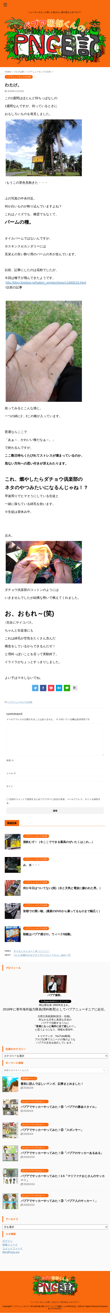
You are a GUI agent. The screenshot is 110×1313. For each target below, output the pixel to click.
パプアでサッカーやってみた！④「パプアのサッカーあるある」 (62, 1153)
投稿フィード (10, 1244)
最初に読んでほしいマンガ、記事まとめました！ (52, 1083)
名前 (10, 760)
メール (11, 773)
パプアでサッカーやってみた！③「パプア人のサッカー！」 (59, 1200)
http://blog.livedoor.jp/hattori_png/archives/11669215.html (46, 282)
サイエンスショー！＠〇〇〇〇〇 (31, 951)
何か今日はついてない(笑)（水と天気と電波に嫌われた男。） (62, 888)
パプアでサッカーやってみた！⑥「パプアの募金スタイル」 (59, 1106)
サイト (9, 786)
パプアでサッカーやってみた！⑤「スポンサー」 (52, 1130)
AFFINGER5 (56, 1303)
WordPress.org (10, 1252)
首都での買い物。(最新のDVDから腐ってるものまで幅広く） (62, 911)
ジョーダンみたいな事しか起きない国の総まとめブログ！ (55, 1296)
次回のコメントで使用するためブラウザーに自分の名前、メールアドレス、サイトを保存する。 (53, 801)
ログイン (7, 1241)
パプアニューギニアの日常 (20, 702)
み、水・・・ (31, 865)
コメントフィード (12, 1248)
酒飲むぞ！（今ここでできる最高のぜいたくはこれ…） (58, 842)
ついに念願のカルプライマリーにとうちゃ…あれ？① (42, 955)
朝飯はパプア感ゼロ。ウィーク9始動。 (48, 934)
